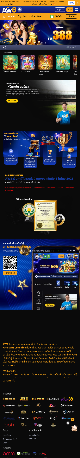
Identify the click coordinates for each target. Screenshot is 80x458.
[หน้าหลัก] (9, 9)
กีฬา (22, 16)
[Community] (20, 9)
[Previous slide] (3, 32)
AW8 (5, 347)
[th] (76, 9)
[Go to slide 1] (35, 43)
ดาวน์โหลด (10, 272)
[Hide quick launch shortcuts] (68, 423)
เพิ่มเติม (71, 16)
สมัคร (70, 9)
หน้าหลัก (9, 16)
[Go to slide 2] (38, 43)
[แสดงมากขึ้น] (9, 380)
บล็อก (5, 443)
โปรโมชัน (56, 16)
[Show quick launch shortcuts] (72, 419)
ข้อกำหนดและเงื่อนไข (10, 439)
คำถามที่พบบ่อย (34, 435)
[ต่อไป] (19, 52)
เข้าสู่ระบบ (60, 9)
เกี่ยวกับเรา (7, 435)
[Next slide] (77, 32)
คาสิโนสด (35, 16)
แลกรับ (71, 3)
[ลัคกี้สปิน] (71, 428)
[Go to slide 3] (42, 43)
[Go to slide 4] (45, 43)
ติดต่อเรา (32, 439)
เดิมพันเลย (12, 100)
